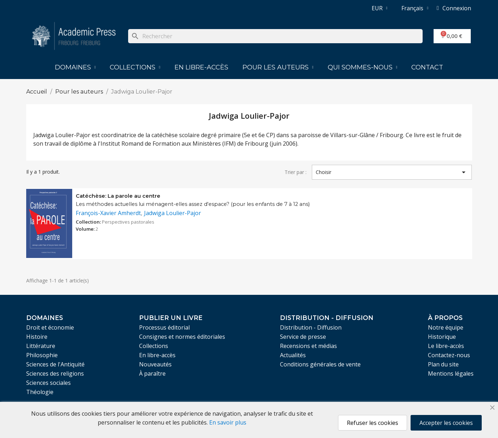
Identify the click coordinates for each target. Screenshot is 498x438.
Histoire (36, 336)
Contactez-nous (449, 355)
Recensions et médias (308, 345)
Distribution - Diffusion (311, 327)
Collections (135, 67)
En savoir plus (227, 422)
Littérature (40, 345)
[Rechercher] (275, 36)
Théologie (39, 391)
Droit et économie (50, 327)
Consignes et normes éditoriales (182, 336)
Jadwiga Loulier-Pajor (172, 213)
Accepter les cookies (446, 423)
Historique (442, 336)
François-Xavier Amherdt (108, 213)
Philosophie (42, 355)
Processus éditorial (164, 327)
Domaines (75, 67)
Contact (427, 67)
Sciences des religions (55, 373)
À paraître (152, 373)
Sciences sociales (48, 382)
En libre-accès (201, 67)
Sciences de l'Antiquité (55, 364)
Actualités (293, 355)
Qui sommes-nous (362, 67)
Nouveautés (155, 364)
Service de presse (303, 336)
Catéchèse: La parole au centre (118, 196)
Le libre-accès (446, 345)
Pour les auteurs (278, 67)
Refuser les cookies (372, 423)
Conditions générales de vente (320, 364)
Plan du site (443, 364)
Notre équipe (445, 327)
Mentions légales (451, 373)
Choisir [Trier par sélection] (392, 172)
